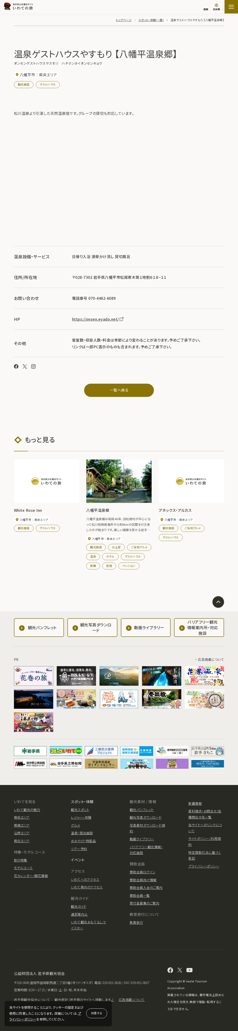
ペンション (128, 566)
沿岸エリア (22, 833)
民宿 (109, 566)
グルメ (75, 825)
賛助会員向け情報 (143, 880)
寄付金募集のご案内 (144, 903)
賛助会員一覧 (140, 895)
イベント (77, 859)
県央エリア (22, 817)
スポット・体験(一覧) (151, 20)
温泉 (93, 556)
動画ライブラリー (142, 839)
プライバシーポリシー (203, 866)
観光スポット (80, 809)
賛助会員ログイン (142, 872)
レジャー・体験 (81, 817)
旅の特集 (20, 860)
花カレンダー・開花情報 (31, 875)
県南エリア (22, 825)
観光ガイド (78, 906)
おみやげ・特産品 (83, 840)
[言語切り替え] (216, 7)
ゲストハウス (48, 84)
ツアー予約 (79, 848)
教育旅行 (136, 922)
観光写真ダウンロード (146, 817)
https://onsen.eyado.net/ (98, 319)
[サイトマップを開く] (231, 6)
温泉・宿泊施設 (82, 833)
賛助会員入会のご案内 (146, 887)
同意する (96, 1013)
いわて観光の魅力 (27, 809)
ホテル (110, 556)
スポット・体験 (82, 801)
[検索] (205, 7)
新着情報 (195, 803)
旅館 (93, 566)
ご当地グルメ (139, 547)
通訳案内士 (79, 914)
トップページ (124, 20)
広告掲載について (211, 659)
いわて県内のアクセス (87, 887)
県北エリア (22, 840)
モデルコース (23, 867)
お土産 (116, 547)
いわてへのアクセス (85, 879)
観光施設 (24, 84)
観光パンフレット (142, 809)
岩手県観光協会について (32, 999)
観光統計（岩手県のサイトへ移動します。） (84, 999)
